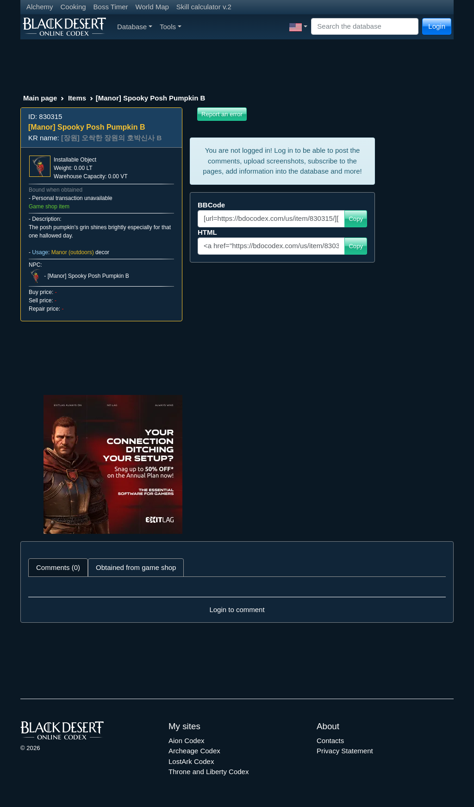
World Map (152, 7)
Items (77, 98)
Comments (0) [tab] (58, 567)
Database (134, 27)
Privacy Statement (345, 751)
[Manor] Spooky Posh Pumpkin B (88, 276)
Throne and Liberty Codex (208, 772)
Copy (356, 218)
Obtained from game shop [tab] (136, 567)
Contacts (330, 740)
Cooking (73, 7)
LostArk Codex (191, 761)
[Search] (364, 26)
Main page (40, 98)
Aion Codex (186, 740)
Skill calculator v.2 (203, 7)
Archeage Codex (194, 751)
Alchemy (39, 7)
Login (436, 26)
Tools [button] (170, 27)
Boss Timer (111, 7)
